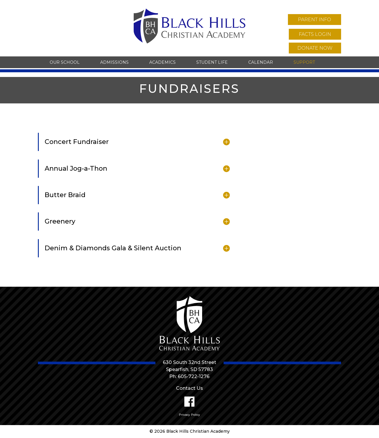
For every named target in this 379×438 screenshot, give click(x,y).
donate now (315, 48)
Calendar (260, 62)
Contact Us (189, 388)
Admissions (114, 62)
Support (304, 62)
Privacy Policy (189, 415)
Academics (162, 62)
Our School (65, 62)
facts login (315, 34)
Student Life (212, 62)
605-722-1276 (193, 376)
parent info (314, 19)
